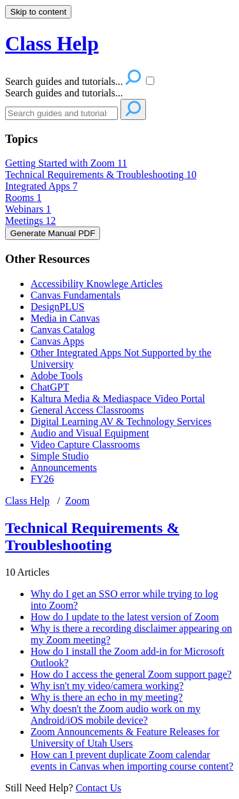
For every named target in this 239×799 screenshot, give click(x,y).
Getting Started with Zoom (66, 163)
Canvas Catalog (63, 329)
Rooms (23, 197)
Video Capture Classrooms (85, 444)
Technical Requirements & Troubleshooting (100, 174)
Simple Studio (60, 456)
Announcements (64, 467)
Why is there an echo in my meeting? (107, 697)
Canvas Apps (57, 341)
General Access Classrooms (87, 410)
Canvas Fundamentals (75, 295)
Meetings (30, 220)
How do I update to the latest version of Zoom (125, 616)
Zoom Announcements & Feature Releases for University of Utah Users (125, 737)
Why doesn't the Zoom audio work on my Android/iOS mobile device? (115, 714)
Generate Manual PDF (52, 233)
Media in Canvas (65, 318)
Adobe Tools (57, 375)
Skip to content (38, 12)
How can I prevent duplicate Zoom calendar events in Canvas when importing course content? (132, 760)
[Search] (61, 113)
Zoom (77, 500)
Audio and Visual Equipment (90, 433)
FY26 (42, 479)
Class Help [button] (52, 43)
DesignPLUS (57, 306)
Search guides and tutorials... (64, 92)
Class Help (27, 500)
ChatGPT (50, 387)
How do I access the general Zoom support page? (131, 674)
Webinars (28, 209)
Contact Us (99, 787)
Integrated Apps (41, 186)
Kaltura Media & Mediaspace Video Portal (118, 398)
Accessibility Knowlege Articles (97, 283)
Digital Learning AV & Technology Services (121, 421)
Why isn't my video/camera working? (107, 685)
